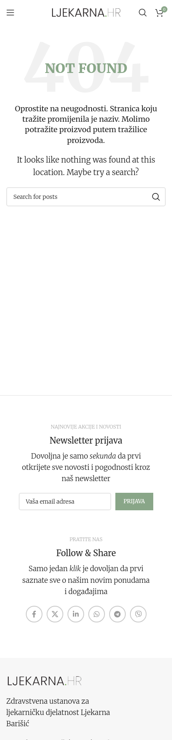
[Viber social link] (138, 614)
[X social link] (55, 614)
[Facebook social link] (34, 614)
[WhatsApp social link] (96, 614)
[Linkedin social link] (75, 614)
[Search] (143, 12)
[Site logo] (86, 12)
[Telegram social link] (117, 614)
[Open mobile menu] (10, 12)
